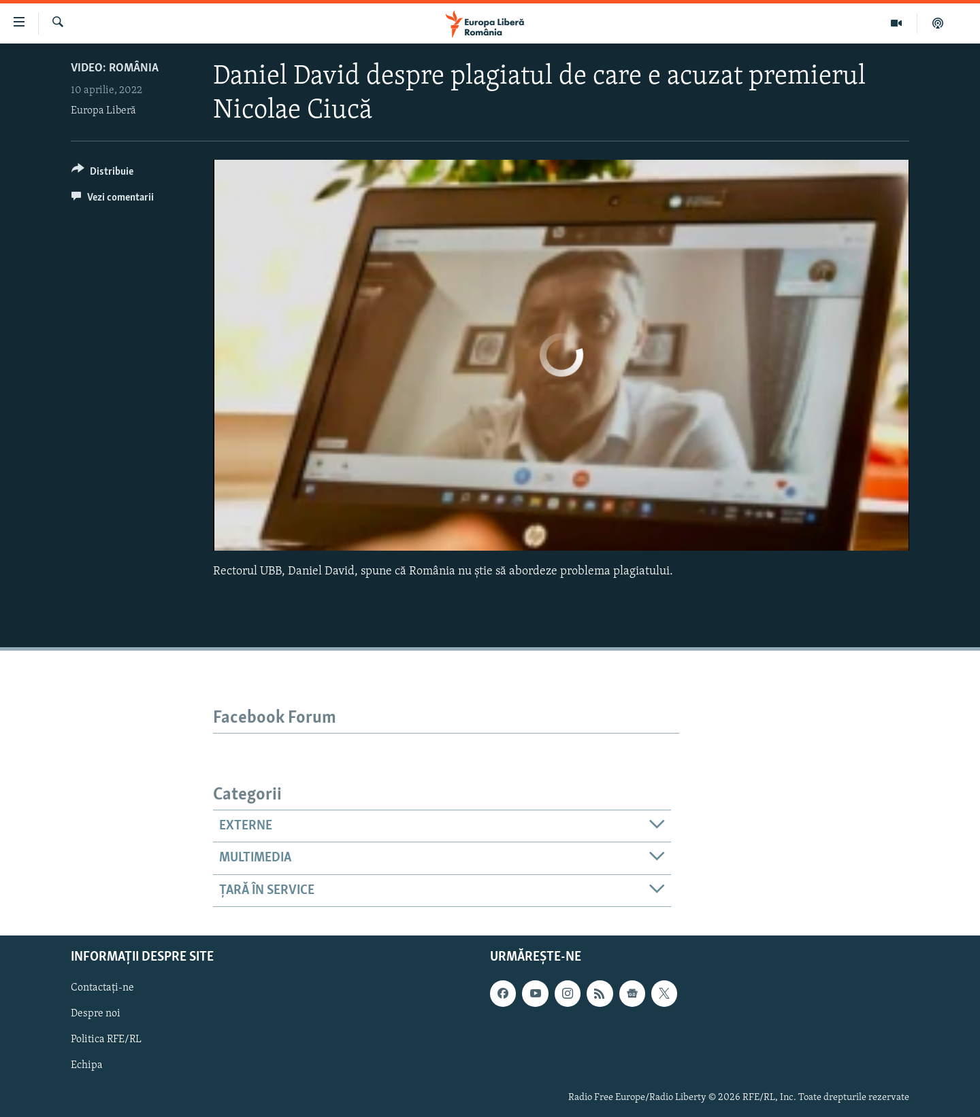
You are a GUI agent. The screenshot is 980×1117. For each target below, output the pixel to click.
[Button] (102, 174)
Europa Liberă (103, 110)
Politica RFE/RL (106, 1039)
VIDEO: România (115, 68)
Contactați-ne (102, 987)
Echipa (87, 1065)
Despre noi (95, 1013)
